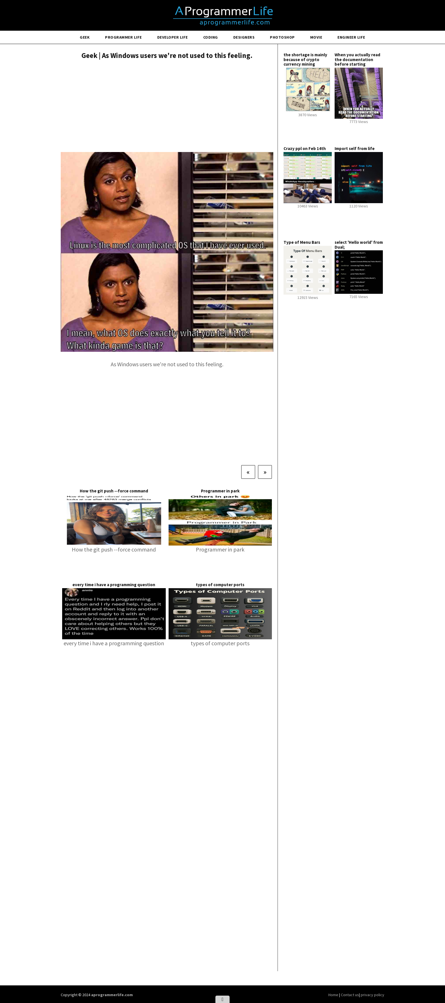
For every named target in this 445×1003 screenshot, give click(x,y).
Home (333, 994)
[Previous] (248, 472)
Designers (244, 37)
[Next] (265, 472)
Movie (316, 37)
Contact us (350, 994)
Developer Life (172, 37)
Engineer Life (351, 37)
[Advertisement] (167, 106)
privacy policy (372, 994)
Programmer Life (123, 37)
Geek (85, 37)
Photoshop (282, 37)
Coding (210, 37)
